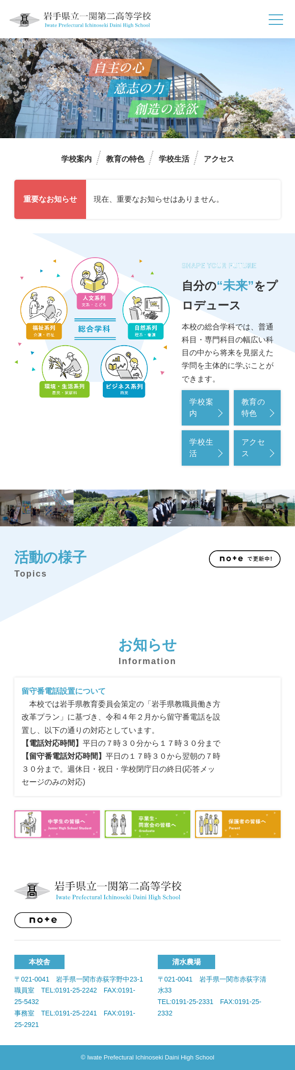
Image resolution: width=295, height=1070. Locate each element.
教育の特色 (125, 159)
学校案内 (76, 159)
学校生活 (174, 159)
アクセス (219, 159)
